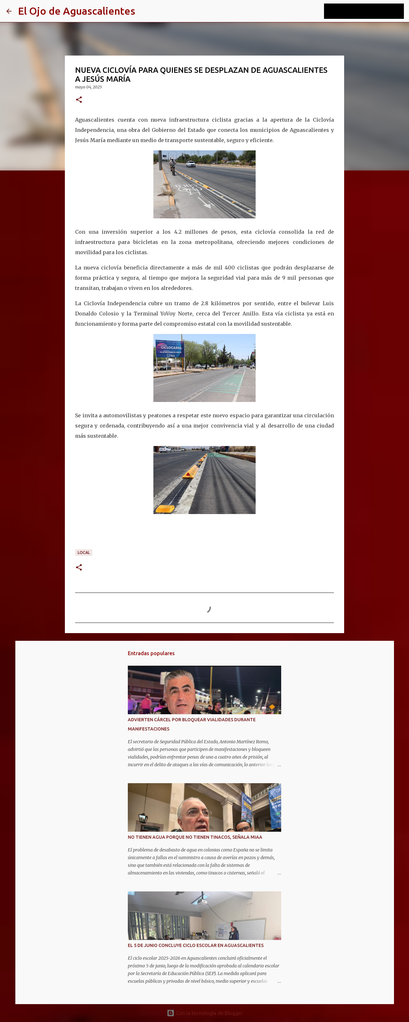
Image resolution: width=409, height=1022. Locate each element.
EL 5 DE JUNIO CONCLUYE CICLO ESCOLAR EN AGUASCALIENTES (196, 945)
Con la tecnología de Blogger (205, 1013)
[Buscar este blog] (370, 11)
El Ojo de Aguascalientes (76, 11)
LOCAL (84, 552)
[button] (79, 100)
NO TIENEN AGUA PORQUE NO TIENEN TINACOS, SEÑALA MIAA (195, 837)
